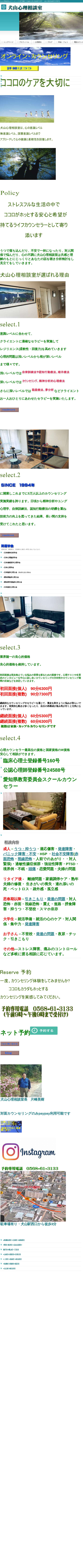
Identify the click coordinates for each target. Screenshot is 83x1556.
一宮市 (6, 1259)
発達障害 (65, 849)
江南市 (15, 1240)
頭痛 (32, 869)
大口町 (6, 1268)
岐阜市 (10, 1245)
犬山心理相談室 (21, 7)
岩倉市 (12, 1259)
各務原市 (22, 1240)
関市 (5, 1245)
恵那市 (11, 1254)
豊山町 (10, 1249)
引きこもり (34, 899)
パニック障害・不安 (19, 854)
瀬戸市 (5, 1249)
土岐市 (6, 1254)
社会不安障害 (62, 854)
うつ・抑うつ (25, 849)
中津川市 (18, 1254)
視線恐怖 (25, 859)
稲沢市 (17, 1264)
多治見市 (19, 1259)
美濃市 (11, 1264)
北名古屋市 (17, 1245)
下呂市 (16, 1249)
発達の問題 (56, 899)
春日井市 (12, 1268)
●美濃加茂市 (7, 1240)
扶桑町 (6, 1264)
